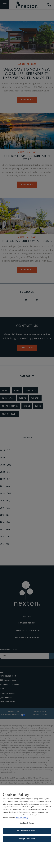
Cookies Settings (27, 823)
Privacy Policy (22, 818)
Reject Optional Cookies (27, 831)
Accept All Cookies (27, 839)
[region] (27, 814)
